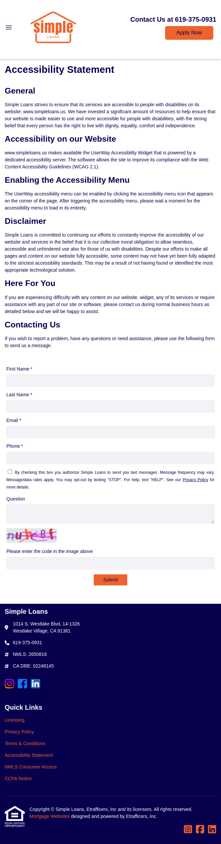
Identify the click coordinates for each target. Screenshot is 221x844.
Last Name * (19, 394)
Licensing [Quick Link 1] (14, 720)
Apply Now (189, 32)
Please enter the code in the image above (49, 551)
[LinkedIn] (35, 684)
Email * (13, 420)
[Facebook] (22, 684)
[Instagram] (9, 684)
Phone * (14, 446)
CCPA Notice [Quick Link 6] (18, 778)
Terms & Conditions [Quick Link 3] (25, 743)
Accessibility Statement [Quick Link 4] (29, 755)
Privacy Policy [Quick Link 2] (19, 731)
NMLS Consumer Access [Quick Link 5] (31, 766)
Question (15, 499)
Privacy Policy (195, 479)
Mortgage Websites (50, 816)
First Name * (19, 369)
